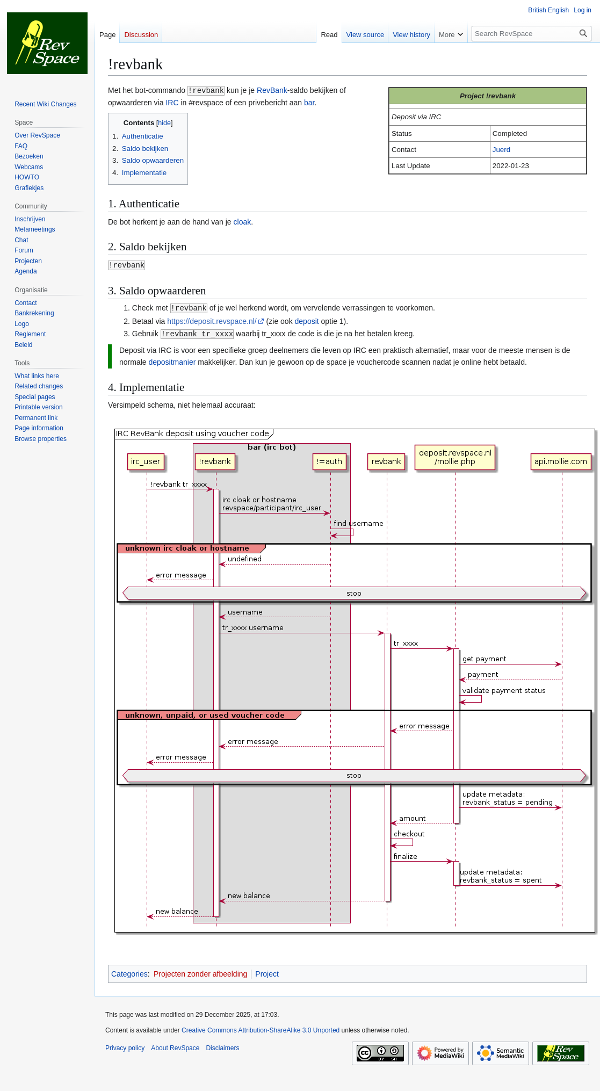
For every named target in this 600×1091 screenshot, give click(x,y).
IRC (171, 102)
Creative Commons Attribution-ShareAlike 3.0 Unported (260, 1028)
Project (267, 971)
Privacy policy (124, 1046)
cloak (242, 221)
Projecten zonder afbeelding (200, 971)
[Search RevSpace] (531, 33)
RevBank (272, 90)
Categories (129, 971)
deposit (307, 319)
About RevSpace (175, 1046)
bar (309, 102)
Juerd (501, 150)
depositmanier (172, 360)
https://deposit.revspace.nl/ (212, 319)
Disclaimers (222, 1046)
